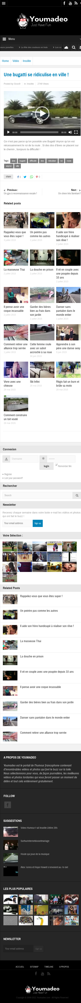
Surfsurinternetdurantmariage (35, 841)
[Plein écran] (76, 132)
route (69, 160)
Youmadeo (10, 765)
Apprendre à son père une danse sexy (68, 346)
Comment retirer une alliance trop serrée (15, 346)
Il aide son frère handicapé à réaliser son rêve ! (67, 236)
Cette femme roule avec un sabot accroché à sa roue (41, 348)
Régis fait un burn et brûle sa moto (67, 384)
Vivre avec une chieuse (12, 384)
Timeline (48, 966)
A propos (64, 966)
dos (42, 160)
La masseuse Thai (14, 269)
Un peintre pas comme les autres (40, 234)
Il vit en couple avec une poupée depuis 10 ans (67, 273)
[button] (42, 113)
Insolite (27, 61)
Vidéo (16, 61)
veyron (9, 166)
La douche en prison (41, 269)
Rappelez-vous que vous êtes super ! (15, 234)
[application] (42, 113)
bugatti (22, 160)
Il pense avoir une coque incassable (14, 309)
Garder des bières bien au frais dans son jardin (40, 311)
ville (17, 166)
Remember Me (64, 466)
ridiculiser (52, 160)
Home (5, 61)
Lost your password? (13, 478)
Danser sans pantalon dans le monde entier (65, 311)
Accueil (20, 966)
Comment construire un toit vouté (15, 417)
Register (8, 474)
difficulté (33, 160)
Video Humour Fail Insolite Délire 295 (39, 828)
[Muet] (70, 132)
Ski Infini (35, 382)
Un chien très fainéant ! (62, 191)
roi (61, 160)
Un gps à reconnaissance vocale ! (22, 191)
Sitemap (34, 966)
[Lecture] (8, 132)
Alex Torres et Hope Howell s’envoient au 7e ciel (44, 867)
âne (13, 160)
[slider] (39, 132)
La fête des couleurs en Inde (38, 47)
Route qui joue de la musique (35, 854)
